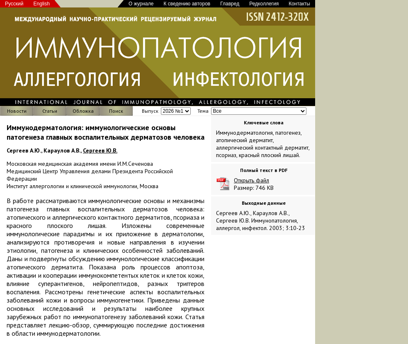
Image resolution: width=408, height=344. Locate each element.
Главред (229, 4)
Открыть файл (251, 180)
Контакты (299, 4)
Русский (14, 4)
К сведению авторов (186, 4)
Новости (17, 111)
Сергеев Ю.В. (100, 150)
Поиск (116, 111)
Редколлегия (264, 4)
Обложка (83, 111)
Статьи (49, 111)
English (42, 4)
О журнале (141, 4)
